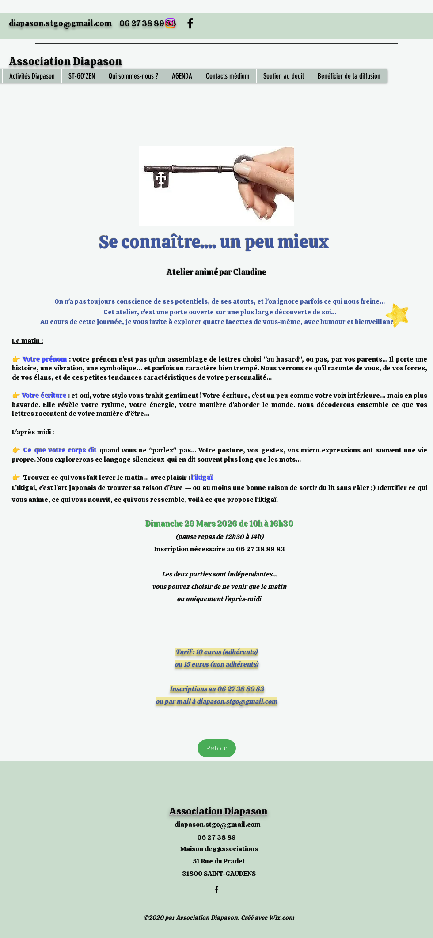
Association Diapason (65, 61)
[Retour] (217, 748)
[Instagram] (170, 23)
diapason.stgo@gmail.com (60, 23)
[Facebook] (190, 23)
